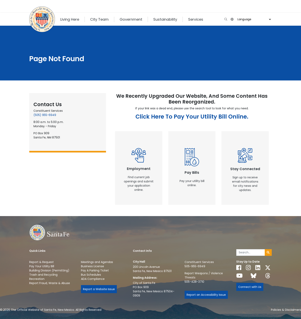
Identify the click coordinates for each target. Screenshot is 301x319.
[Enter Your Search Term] (250, 252)
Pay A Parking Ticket (95, 270)
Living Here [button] (69, 19)
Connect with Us (249, 287)
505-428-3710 (194, 282)
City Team (99, 19)
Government (131, 19)
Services (195, 19)
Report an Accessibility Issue (206, 295)
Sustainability (165, 19)
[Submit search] (268, 252)
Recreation (36, 279)
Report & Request (41, 262)
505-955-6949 (195, 266)
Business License (92, 266)
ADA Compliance (93, 279)
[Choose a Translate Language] (254, 19)
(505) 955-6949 (44, 115)
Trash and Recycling (43, 275)
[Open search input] (225, 19)
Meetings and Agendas (97, 262)
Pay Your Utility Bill (41, 266)
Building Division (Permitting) (49, 270)
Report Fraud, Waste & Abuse (49, 283)
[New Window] (138, 168)
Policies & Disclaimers (286, 310)
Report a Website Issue (99, 289)
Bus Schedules (91, 275)
